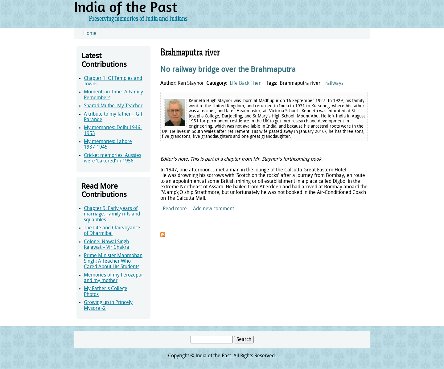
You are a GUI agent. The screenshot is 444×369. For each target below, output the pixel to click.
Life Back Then (245, 83)
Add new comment (213, 209)
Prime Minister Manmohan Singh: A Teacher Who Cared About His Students (113, 261)
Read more (175, 209)
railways (334, 83)
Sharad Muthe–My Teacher (113, 106)
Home (90, 33)
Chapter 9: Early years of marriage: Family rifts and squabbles (112, 214)
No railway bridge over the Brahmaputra (228, 70)
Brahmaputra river (300, 83)
